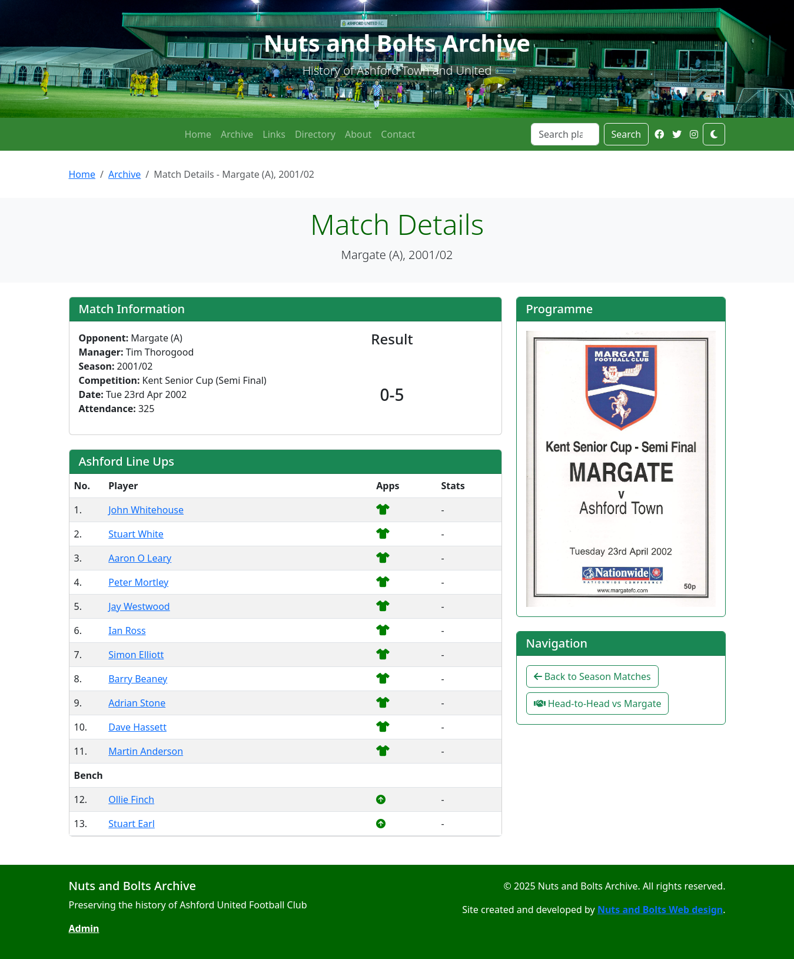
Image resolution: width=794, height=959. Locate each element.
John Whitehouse (146, 509)
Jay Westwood (139, 606)
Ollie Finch (131, 799)
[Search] (565, 134)
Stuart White (136, 533)
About (358, 134)
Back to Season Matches (592, 676)
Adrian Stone (136, 702)
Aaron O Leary (139, 558)
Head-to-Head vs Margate (598, 703)
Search (627, 134)
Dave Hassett (137, 727)
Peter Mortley (138, 582)
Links (274, 134)
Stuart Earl (131, 823)
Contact (398, 134)
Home (197, 134)
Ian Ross (126, 630)
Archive (237, 134)
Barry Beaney (137, 678)
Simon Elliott (136, 654)
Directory (315, 134)
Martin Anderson (145, 751)
